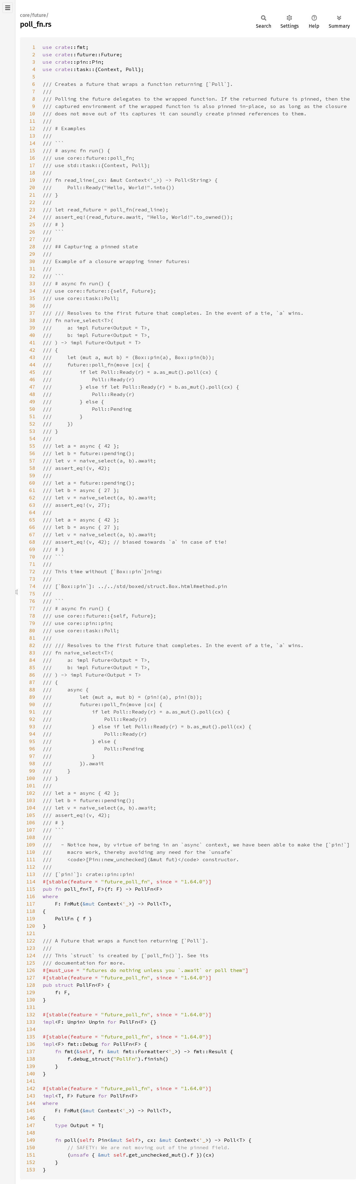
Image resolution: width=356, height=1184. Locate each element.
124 (30, 955)
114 (30, 881)
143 (30, 1096)
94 (32, 734)
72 (32, 571)
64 (32, 512)
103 (30, 800)
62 (32, 497)
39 (32, 328)
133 (30, 1022)
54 (32, 438)
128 (30, 985)
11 (32, 121)
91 (32, 712)
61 (32, 490)
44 (32, 365)
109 (30, 845)
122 (30, 941)
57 (32, 461)
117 (30, 904)
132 (30, 1014)
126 (30, 970)
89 (32, 697)
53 (32, 431)
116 (30, 896)
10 (32, 113)
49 (32, 401)
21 (32, 195)
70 (32, 557)
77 (32, 608)
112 (30, 867)
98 (32, 763)
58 (32, 468)
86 (32, 675)
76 (32, 601)
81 (32, 638)
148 (30, 1133)
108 (30, 837)
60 (32, 483)
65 (32, 520)
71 (32, 564)
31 (32, 269)
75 (32, 593)
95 (32, 741)
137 (30, 1051)
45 (32, 372)
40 (32, 335)
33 (32, 283)
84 (32, 660)
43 (32, 357)
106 (30, 822)
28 (32, 246)
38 (32, 320)
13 (32, 136)
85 (32, 667)
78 (32, 616)
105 (30, 815)
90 (32, 704)
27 (32, 239)
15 (32, 150)
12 (32, 128)
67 (32, 534)
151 (30, 1155)
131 (30, 1007)
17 (32, 165)
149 (30, 1140)
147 (30, 1125)
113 (30, 874)
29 (32, 254)
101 (30, 785)
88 (32, 689)
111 (30, 859)
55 (32, 446)
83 (32, 653)
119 (30, 918)
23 (32, 209)
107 (30, 830)
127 (30, 977)
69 (32, 549)
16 (32, 158)
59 (32, 475)
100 (30, 778)
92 (32, 719)
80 (32, 630)
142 (30, 1088)
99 (32, 771)
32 (32, 276)
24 (32, 217)
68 (32, 542)
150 (30, 1147)
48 (32, 394)
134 (30, 1029)
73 (32, 579)
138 (30, 1059)
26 (32, 232)
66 (32, 527)
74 (32, 586)
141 (30, 1081)
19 (32, 180)
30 (32, 261)
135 (30, 1037)
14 (32, 143)
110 (30, 852)
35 (32, 298)
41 (32, 342)
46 (32, 379)
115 (30, 889)
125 (30, 963)
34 (32, 291)
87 (32, 682)
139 (30, 1066)
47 (32, 387)
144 (30, 1103)
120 (30, 926)
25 (32, 224)
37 (32, 313)
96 (32, 749)
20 (32, 187)
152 (30, 1162)
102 (30, 793)
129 (30, 992)
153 (30, 1169)
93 (32, 726)
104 (30, 808)
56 (32, 453)
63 (32, 505)
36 (32, 305)
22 (32, 202)
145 (30, 1110)
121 (30, 933)
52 (32, 424)
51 (32, 416)
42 (32, 350)
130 (30, 1000)
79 (32, 623)
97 (32, 756)
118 (30, 911)
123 (30, 948)
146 (30, 1118)
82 (32, 645)
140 (30, 1073)
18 (32, 173)
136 (30, 1044)
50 (32, 409)
